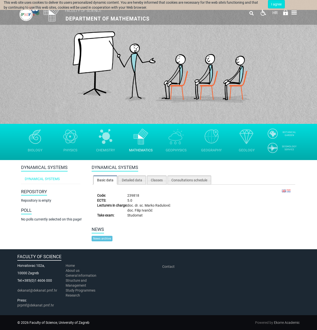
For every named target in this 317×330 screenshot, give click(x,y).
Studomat (135, 215)
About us (73, 271)
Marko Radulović (157, 205)
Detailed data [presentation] (132, 180)
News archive (102, 238)
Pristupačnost (263, 12)
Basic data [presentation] (105, 180)
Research (73, 295)
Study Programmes (80, 290)
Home (70, 266)
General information (81, 275)
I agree (276, 4)
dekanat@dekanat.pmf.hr (37, 290)
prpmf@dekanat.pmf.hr (35, 305)
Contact (168, 267)
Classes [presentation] (157, 180)
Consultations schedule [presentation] (189, 180)
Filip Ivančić (144, 210)
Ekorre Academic (287, 323)
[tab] (105, 180)
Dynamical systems (42, 179)
